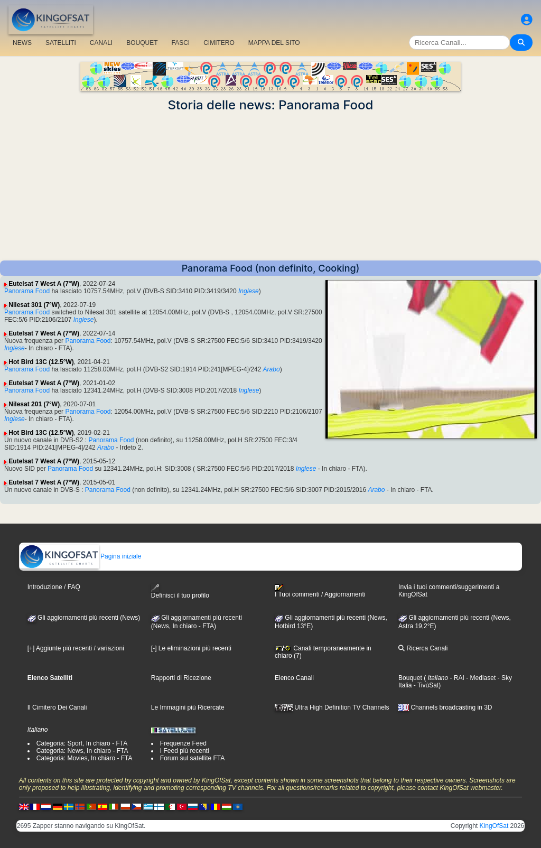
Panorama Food (27, 291)
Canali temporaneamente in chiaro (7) (323, 652)
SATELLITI (60, 42)
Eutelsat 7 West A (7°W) (43, 283)
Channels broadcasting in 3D (445, 707)
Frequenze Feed (183, 743)
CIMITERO (219, 42)
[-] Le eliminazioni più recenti (191, 648)
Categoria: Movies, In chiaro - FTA (84, 758)
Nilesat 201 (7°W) (34, 404)
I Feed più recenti (184, 750)
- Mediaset (480, 678)
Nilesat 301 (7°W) (34, 305)
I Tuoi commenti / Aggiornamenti (320, 591)
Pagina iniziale (81, 556)
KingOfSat (494, 826)
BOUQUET (141, 42)
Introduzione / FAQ (53, 587)
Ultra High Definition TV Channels (332, 707)
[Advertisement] (270, 186)
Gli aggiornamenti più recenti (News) (83, 617)
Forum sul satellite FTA (192, 758)
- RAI (456, 678)
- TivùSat (425, 685)
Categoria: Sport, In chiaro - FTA (82, 743)
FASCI (181, 42)
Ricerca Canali (422, 648)
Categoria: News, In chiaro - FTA (82, 750)
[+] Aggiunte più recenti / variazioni (75, 648)
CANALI (101, 42)
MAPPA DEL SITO (274, 42)
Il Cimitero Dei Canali (57, 707)
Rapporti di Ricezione (181, 678)
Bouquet (410, 678)
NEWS (22, 42)
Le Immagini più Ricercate (188, 707)
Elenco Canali (294, 678)
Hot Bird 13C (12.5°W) (40, 362)
